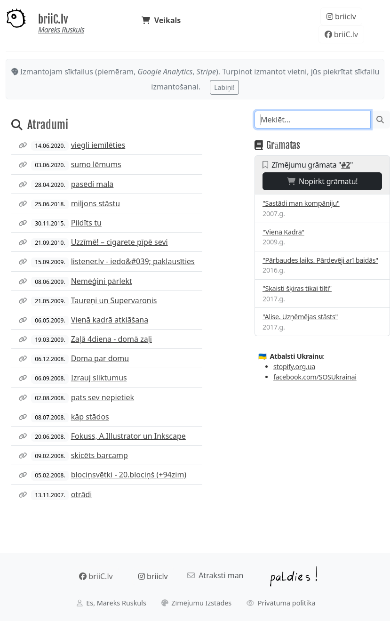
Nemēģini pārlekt (101, 281)
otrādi (81, 494)
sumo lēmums (96, 164)
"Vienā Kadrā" (283, 231)
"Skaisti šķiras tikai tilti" (297, 288)
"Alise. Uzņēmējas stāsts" (300, 316)
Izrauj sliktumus (99, 377)
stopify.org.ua (294, 366)
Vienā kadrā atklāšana (109, 320)
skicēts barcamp (99, 455)
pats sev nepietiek (102, 397)
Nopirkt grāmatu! (322, 181)
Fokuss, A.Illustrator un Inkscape (128, 436)
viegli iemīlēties (98, 145)
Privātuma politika (281, 602)
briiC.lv (53, 19)
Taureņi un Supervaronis (114, 300)
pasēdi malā (92, 184)
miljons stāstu (95, 203)
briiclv (341, 16)
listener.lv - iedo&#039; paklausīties (133, 261)
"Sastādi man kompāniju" (301, 203)
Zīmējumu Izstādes (196, 602)
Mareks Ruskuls (61, 29)
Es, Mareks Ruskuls (111, 602)
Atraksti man (215, 575)
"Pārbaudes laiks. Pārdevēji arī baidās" (320, 260)
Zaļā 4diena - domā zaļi (111, 339)
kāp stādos (90, 416)
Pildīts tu (86, 223)
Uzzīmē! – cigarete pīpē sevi (119, 242)
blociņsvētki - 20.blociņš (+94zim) (129, 474)
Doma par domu (100, 358)
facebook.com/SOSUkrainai (315, 376)
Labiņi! (224, 87)
